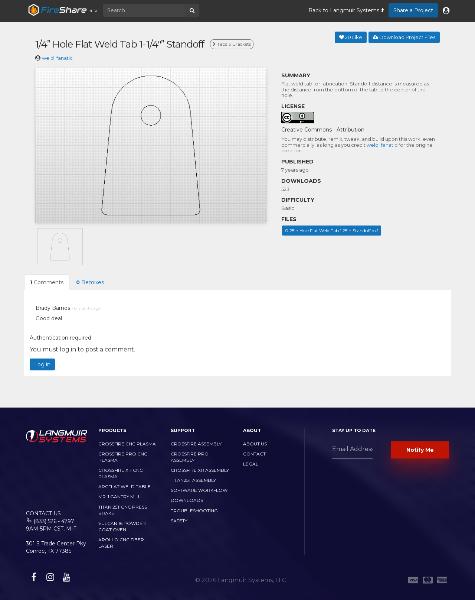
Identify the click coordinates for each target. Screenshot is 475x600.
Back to (346, 10)
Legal (250, 464)
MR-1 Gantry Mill (119, 496)
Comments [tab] (46, 282)
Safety (179, 520)
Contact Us (43, 513)
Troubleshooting (194, 510)
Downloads (187, 500)
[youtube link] (66, 578)
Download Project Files (404, 37)
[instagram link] (49, 578)
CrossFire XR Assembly (200, 470)
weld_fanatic (57, 58)
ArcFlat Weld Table (124, 486)
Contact (254, 454)
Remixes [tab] (90, 282)
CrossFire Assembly (196, 444)
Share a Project (413, 10)
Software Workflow (199, 490)
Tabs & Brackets (232, 44)
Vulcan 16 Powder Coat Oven (122, 526)
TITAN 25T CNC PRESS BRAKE (122, 510)
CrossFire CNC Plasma (127, 444)
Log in (42, 364)
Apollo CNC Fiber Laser (121, 543)
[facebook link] (32, 578)
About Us (255, 444)
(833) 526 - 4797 (53, 521)
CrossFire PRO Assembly (190, 457)
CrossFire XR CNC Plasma (120, 473)
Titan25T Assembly (193, 480)
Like (350, 37)
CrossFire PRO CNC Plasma (122, 457)
